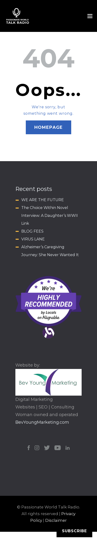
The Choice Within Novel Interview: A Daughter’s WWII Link (49, 215)
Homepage (48, 127)
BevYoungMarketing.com (42, 422)
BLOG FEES (32, 231)
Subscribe (74, 531)
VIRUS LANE (33, 239)
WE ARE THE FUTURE (42, 200)
